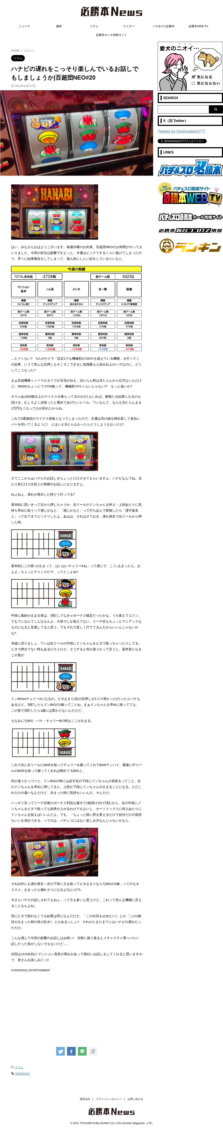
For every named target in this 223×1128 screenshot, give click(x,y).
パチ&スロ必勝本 (163, 26)
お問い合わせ (135, 1097)
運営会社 (85, 1097)
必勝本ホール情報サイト (111, 35)
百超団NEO (22, 1073)
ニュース (24, 26)
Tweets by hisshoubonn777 (177, 131)
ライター (128, 26)
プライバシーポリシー (109, 1097)
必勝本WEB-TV (198, 26)
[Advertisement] (76, 1008)
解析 (59, 26)
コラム (94, 26)
